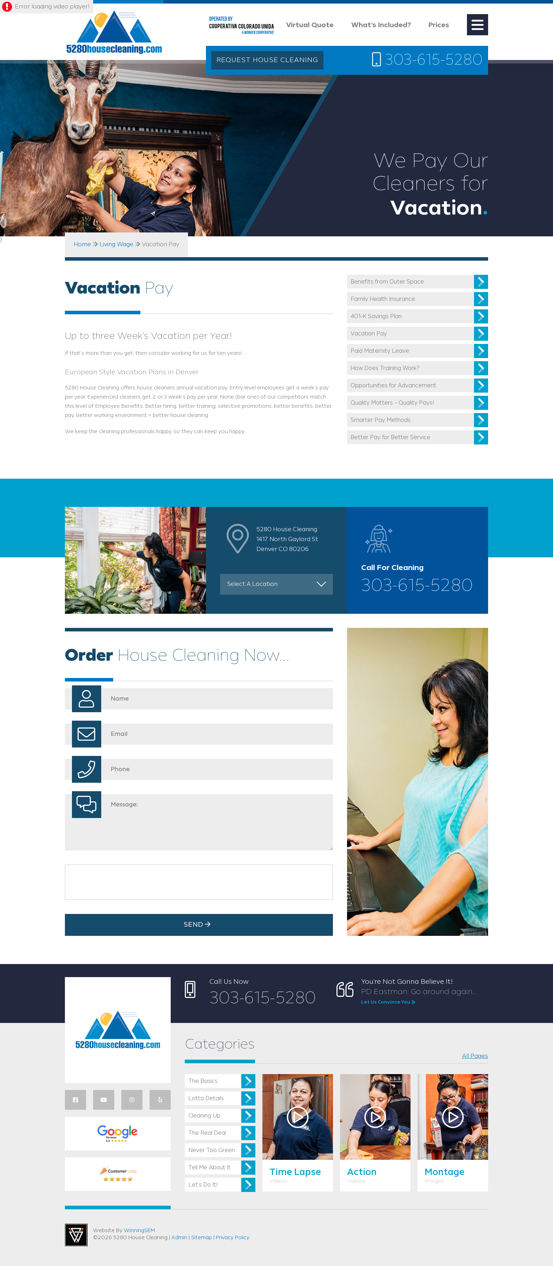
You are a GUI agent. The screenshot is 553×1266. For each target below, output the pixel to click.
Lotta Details (206, 1098)
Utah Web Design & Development (76, 1235)
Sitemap (201, 1237)
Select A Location (252, 584)
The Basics (203, 1081)
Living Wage (116, 244)
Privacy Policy (232, 1237)
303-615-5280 (427, 60)
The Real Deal (207, 1133)
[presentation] (122, 882)
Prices (439, 25)
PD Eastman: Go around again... (424, 996)
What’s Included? (381, 25)
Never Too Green (211, 1150)
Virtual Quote (310, 25)
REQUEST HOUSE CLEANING (267, 60)
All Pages (475, 1056)
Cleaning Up (204, 1116)
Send (199, 924)
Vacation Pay (369, 334)
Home (82, 244)
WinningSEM (139, 1230)
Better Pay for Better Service (390, 437)
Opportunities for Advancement (393, 385)
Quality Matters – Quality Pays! (392, 403)
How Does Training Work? (385, 368)
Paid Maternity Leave (380, 351)
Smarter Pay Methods (381, 420)
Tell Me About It (209, 1167)
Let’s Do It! (203, 1185)
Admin (179, 1237)
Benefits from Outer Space (387, 282)
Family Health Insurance (383, 299)
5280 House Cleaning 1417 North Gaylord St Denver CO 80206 (287, 539)
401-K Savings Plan (376, 316)
